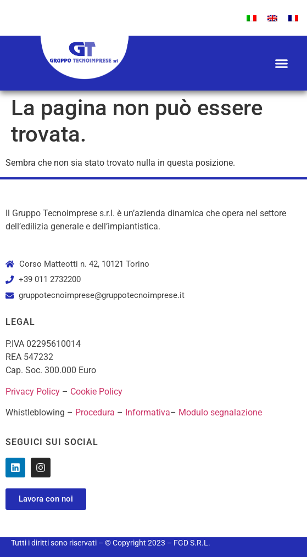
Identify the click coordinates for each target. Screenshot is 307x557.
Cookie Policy (96, 391)
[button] (281, 63)
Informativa (147, 412)
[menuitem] (251, 17)
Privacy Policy (32, 391)
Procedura (95, 412)
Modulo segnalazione (220, 412)
